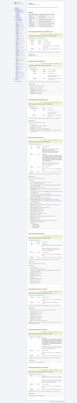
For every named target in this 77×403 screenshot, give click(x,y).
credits (17, 30)
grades (17, 46)
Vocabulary (18, 15)
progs (17, 68)
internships (18, 51)
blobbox (17, 26)
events (17, 34)
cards (17, 28)
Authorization (17, 8)
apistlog (17, 24)
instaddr (17, 50)
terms (17, 74)
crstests (17, 31)
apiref (17, 22)
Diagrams (17, 16)
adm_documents (19, 20)
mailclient (17, 52)
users (17, 78)
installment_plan (31, 17)
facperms (17, 42)
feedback (17, 43)
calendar (17, 27)
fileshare (17, 44)
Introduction (17, 7)
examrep (17, 37)
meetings (17, 54)
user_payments (31, 24)
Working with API (18, 10)
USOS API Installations (20, 11)
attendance (18, 25)
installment (47, 130)
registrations (18, 69)
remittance (30, 21)
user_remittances (32, 26)
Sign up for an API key (18, 81)
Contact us (17, 79)
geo (16, 45)
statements (18, 72)
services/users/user (48, 195)
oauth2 (17, 59)
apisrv (17, 23)
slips (17, 71)
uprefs (17, 77)
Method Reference (18, 19)
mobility (17, 55)
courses (17, 29)
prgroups (17, 67)
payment (30, 19)
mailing (17, 53)
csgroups (17, 32)
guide (17, 48)
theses (17, 75)
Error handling (18, 17)
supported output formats (52, 76)
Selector (43, 162)
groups (17, 47)
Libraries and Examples (19, 9)
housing (17, 49)
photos (17, 63)
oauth (17, 58)
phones (17, 62)
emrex (17, 33)
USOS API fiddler (19, 18)
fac (16, 41)
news (17, 57)
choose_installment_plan (33, 14)
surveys (17, 73)
